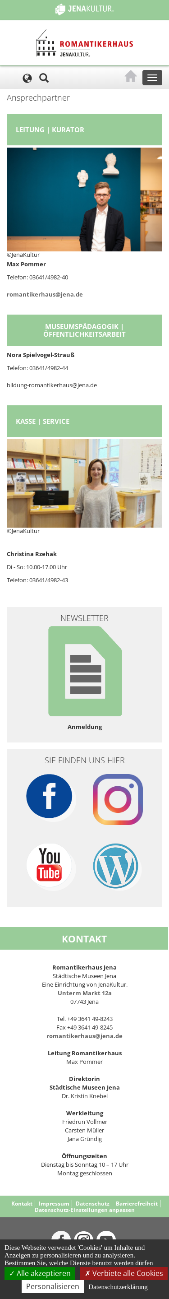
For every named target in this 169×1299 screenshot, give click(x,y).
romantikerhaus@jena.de (45, 294)
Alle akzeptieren (40, 1273)
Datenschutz (93, 1203)
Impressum (54, 1203)
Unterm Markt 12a (85, 993)
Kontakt (21, 1203)
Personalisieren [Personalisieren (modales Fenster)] (52, 1286)
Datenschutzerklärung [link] (118, 1286)
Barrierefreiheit (137, 1203)
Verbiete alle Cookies (124, 1273)
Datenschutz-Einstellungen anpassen (85, 1210)
